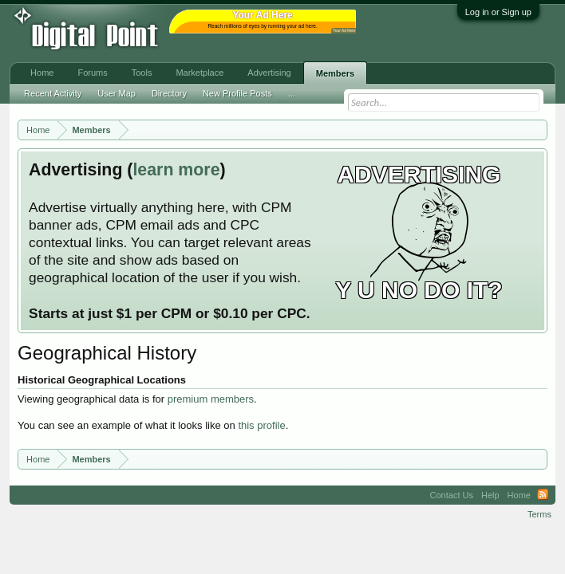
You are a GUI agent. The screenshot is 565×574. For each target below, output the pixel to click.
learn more (175, 169)
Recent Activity (52, 93)
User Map (116, 93)
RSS (542, 495)
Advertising (268, 72)
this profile (261, 425)
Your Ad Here (344, 31)
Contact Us (451, 495)
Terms (539, 514)
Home (41, 72)
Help (490, 495)
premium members (211, 399)
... (291, 93)
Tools (142, 72)
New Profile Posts (237, 93)
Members (335, 73)
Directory (169, 93)
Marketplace (199, 72)
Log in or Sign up (498, 12)
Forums (92, 72)
